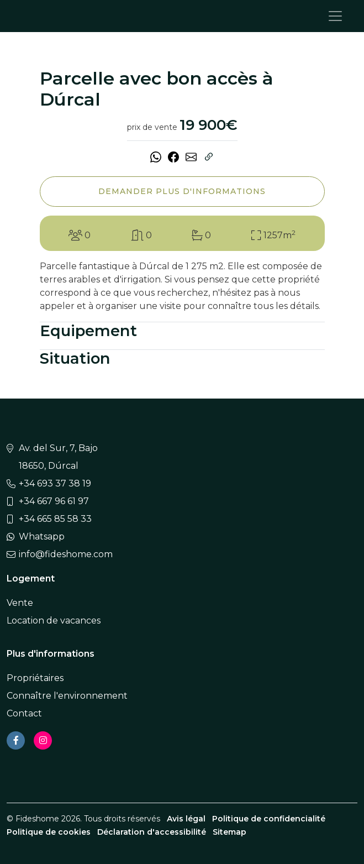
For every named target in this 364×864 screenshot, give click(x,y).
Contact (24, 713)
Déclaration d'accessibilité (151, 832)
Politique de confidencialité (268, 819)
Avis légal (186, 819)
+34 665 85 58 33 (55, 519)
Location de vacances (54, 620)
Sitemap (229, 832)
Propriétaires (35, 678)
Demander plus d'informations (182, 191)
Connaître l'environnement (67, 695)
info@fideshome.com (66, 554)
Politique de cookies (49, 832)
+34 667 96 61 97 (54, 501)
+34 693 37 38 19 (55, 483)
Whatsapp (42, 536)
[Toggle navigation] (335, 16)
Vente (20, 603)
